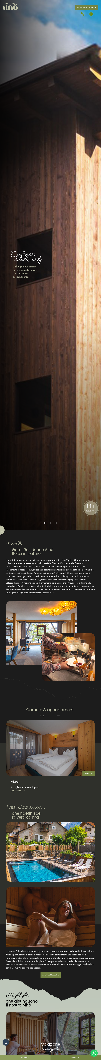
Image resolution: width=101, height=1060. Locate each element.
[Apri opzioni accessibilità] (6, 1042)
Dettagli (18, 790)
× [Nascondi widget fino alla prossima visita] (8, 1040)
